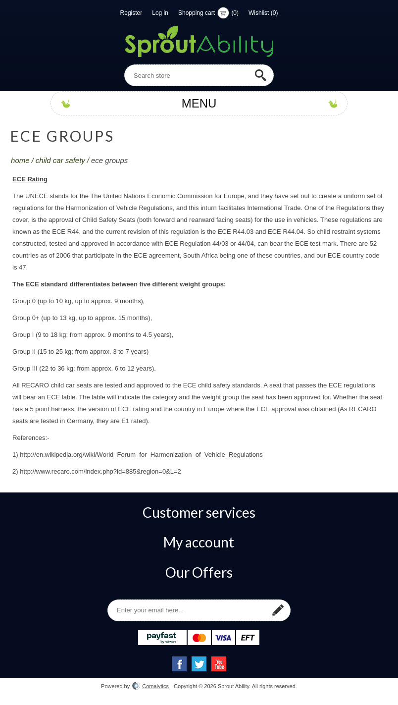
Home (20, 160)
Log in (160, 12)
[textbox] (199, 75)
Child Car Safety (60, 160)
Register (131, 12)
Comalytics (150, 686)
